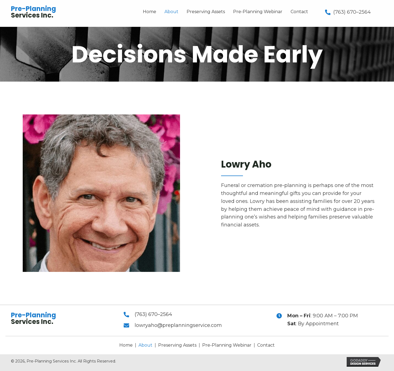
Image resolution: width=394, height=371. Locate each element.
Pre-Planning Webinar (226, 345)
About (145, 345)
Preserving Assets (177, 345)
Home (126, 345)
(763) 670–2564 (352, 12)
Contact (266, 345)
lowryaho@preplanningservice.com (178, 325)
